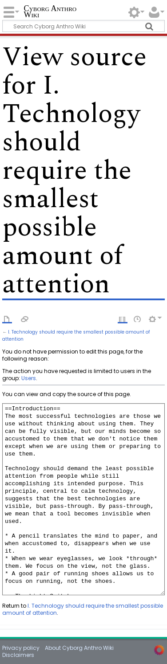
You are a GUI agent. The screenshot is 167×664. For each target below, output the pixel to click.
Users (28, 378)
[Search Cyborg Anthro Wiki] (83, 25)
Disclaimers (18, 655)
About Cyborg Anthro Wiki (79, 648)
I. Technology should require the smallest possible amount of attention (82, 609)
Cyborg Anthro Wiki (50, 12)
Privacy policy (21, 648)
